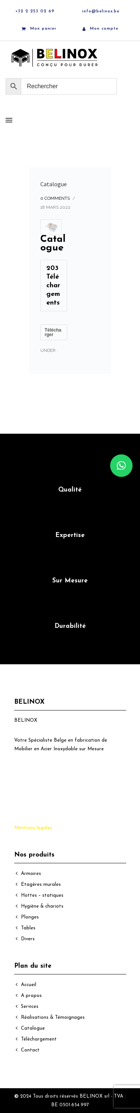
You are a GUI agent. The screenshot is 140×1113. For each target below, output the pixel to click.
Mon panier (39, 29)
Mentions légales (33, 827)
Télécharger (53, 332)
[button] (121, 465)
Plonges (30, 917)
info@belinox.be (100, 11)
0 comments (55, 198)
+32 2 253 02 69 (35, 11)
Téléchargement (39, 1039)
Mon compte (100, 29)
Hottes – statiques (42, 895)
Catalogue (53, 184)
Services (29, 1006)
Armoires (31, 873)
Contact (30, 1050)
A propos (31, 995)
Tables (28, 928)
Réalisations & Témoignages (53, 1017)
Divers (28, 939)
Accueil (28, 984)
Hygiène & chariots (42, 906)
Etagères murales (41, 884)
